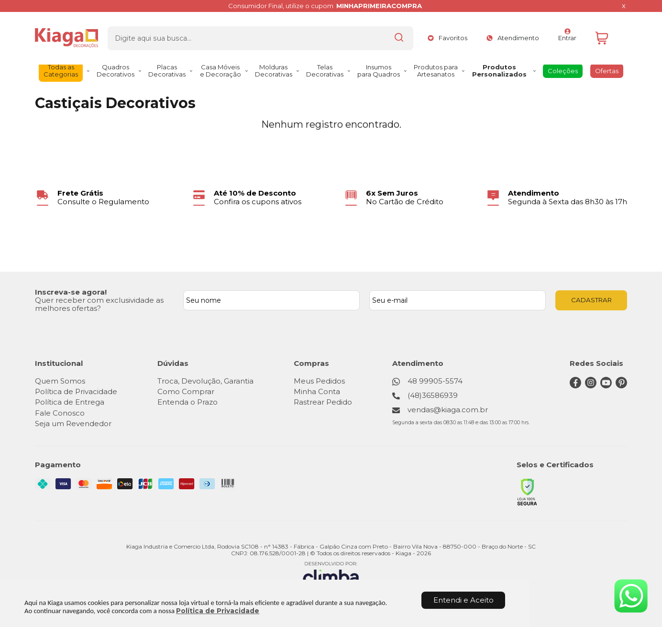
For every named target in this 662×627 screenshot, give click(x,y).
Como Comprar (186, 391)
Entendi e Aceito (463, 600)
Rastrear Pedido (324, 402)
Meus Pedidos (320, 380)
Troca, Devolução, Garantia (206, 380)
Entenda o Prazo (188, 402)
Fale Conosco (60, 413)
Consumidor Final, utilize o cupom (325, 6)
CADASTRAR (591, 300)
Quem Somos (60, 380)
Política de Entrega (69, 402)
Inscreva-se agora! (71, 292)
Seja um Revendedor (73, 423)
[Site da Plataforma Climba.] (331, 575)
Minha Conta (318, 391)
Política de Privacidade (217, 611)
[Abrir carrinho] (609, 35)
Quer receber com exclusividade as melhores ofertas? (99, 304)
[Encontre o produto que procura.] (372, 35)
